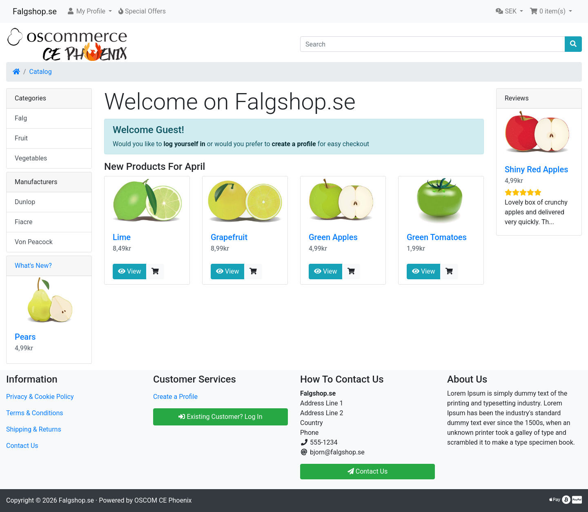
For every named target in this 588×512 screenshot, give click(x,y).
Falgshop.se (35, 11)
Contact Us (22, 446)
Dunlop (25, 202)
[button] (89, 11)
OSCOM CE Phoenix (163, 500)
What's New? (33, 265)
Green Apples (333, 237)
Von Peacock (34, 242)
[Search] (432, 44)
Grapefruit (229, 237)
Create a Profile (175, 397)
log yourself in (184, 144)
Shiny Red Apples (536, 169)
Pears (25, 337)
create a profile (294, 144)
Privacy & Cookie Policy (40, 397)
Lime (122, 237)
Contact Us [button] (367, 471)
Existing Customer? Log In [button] (220, 417)
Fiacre (24, 222)
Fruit (21, 138)
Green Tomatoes (437, 237)
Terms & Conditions (34, 413)
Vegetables (31, 158)
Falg (21, 118)
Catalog (40, 72)
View (129, 271)
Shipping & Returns (33, 429)
